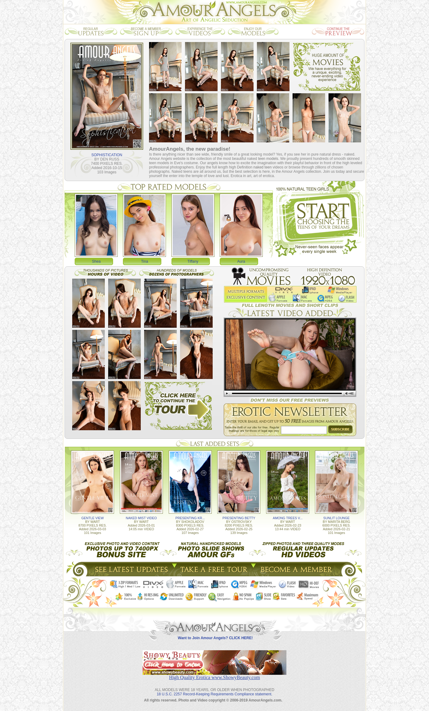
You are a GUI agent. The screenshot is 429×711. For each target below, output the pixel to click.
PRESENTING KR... (190, 518)
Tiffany (192, 261)
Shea (96, 261)
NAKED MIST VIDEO (141, 518)
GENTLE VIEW (92, 518)
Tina (144, 261)
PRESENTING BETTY (238, 518)
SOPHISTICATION (106, 155)
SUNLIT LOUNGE (336, 518)
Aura (241, 261)
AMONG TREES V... (288, 518)
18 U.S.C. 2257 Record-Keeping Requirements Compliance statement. (214, 694)
